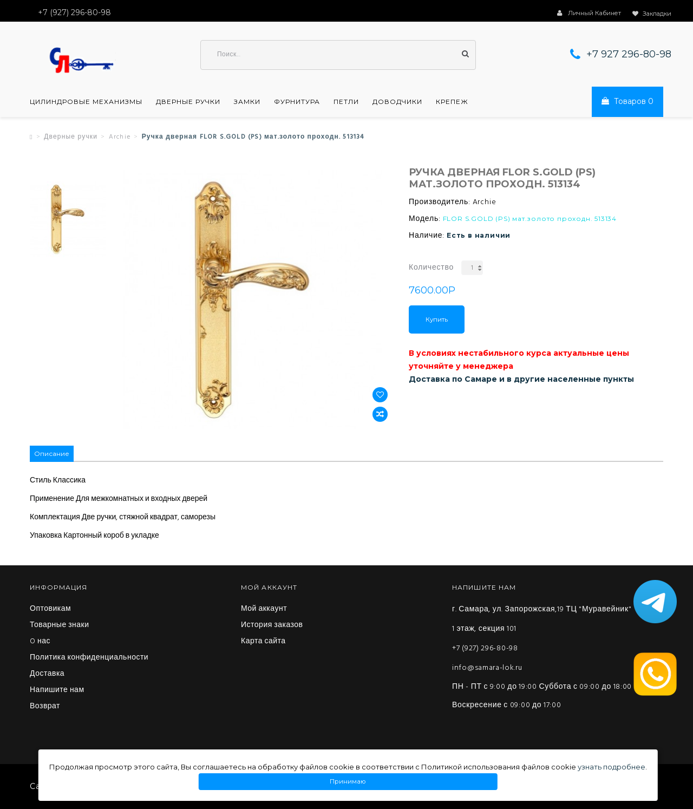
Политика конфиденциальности (89, 658)
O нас (40, 641)
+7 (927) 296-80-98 (485, 648)
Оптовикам (50, 609)
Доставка (47, 674)
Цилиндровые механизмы (86, 102)
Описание (51, 453)
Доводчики (397, 102)
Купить (437, 319)
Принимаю (348, 781)
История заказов (272, 625)
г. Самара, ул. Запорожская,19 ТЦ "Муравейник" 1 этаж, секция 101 (541, 619)
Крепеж (452, 102)
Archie (119, 137)
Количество (431, 268)
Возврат (45, 706)
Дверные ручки (188, 102)
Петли (346, 102)
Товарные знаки (59, 625)
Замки (247, 102)
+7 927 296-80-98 (628, 54)
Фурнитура (297, 102)
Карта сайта (263, 641)
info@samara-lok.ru (487, 668)
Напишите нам (57, 690)
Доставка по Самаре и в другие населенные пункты (521, 379)
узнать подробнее (611, 766)
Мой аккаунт (264, 609)
